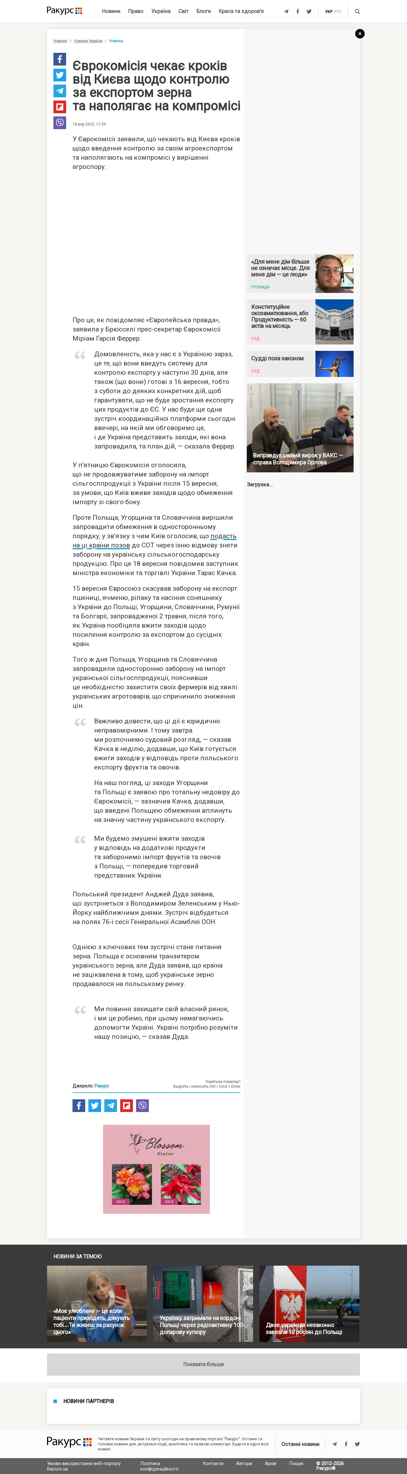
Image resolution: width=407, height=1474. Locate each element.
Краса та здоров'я (241, 11)
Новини (111, 11)
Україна (160, 11)
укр (328, 12)
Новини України (88, 41)
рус (337, 12)
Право (135, 11)
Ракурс (101, 1085)
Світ (183, 11)
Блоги (204, 11)
